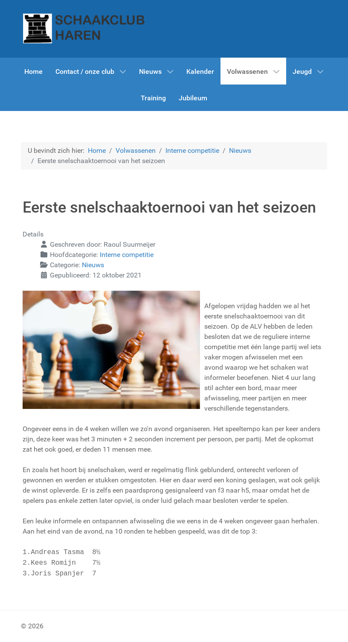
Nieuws (93, 265)
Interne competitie (127, 255)
